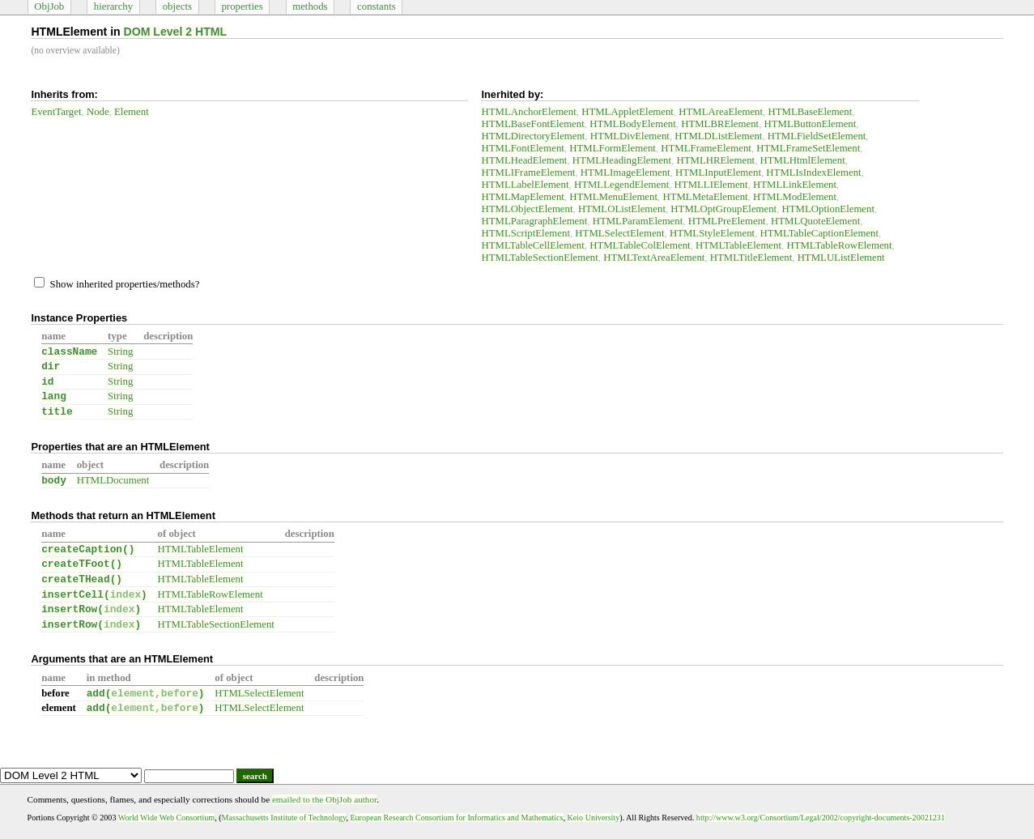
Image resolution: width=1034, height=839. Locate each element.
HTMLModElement (794, 196)
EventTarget (56, 111)
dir (50, 366)
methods (309, 6)
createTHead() (81, 579)
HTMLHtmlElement (802, 160)
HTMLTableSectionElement (539, 257)
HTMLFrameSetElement (808, 148)
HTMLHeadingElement (621, 160)
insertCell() (94, 595)
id (47, 382)
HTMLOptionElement (828, 209)
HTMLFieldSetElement (817, 136)
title (56, 412)
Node (98, 111)
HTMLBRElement (720, 124)
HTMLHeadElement (524, 160)
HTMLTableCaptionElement (819, 233)
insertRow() (91, 609)
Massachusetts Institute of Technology (284, 817)
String (120, 351)
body (53, 481)
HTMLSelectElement (619, 233)
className (69, 352)
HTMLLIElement (711, 184)
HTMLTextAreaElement (653, 257)
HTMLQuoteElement (815, 221)
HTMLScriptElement (525, 233)
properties (241, 6)
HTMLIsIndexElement (813, 172)
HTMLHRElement (715, 160)
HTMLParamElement (638, 221)
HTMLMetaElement (704, 196)
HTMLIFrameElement (528, 172)
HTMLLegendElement (621, 184)
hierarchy (113, 6)
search (255, 776)
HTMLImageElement (625, 172)
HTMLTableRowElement (838, 245)
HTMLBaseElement (810, 111)
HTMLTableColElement (639, 245)
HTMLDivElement (630, 136)
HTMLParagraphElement (534, 221)
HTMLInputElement (718, 172)
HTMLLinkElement (794, 184)
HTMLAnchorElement (528, 111)
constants (376, 6)
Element (131, 111)
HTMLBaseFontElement (532, 124)
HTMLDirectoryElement (533, 136)
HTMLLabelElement (524, 184)
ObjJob (49, 6)
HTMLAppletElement (627, 111)
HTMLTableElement (738, 245)
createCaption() (87, 549)
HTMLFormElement (612, 148)
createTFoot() (81, 564)
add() (146, 694)
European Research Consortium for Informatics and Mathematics (456, 817)
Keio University (594, 817)
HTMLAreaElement (721, 111)
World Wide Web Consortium (166, 817)
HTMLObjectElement (526, 209)
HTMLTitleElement (751, 257)
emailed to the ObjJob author (324, 799)
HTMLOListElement (622, 209)
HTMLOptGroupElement (723, 209)
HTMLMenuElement (613, 196)
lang (53, 396)
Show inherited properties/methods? (116, 284)
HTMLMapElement (522, 196)
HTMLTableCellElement (532, 245)
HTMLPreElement (727, 221)
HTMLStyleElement (712, 233)
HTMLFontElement (522, 148)
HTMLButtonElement (810, 124)
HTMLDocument (113, 480)
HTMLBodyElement (632, 124)
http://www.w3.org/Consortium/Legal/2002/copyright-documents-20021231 (820, 817)
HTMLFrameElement (706, 148)
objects (177, 6)
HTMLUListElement (841, 257)
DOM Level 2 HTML (176, 31)
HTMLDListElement (718, 136)
